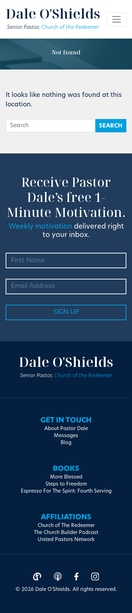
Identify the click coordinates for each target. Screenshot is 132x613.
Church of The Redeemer (66, 525)
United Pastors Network (66, 539)
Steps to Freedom (66, 484)
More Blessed (66, 477)
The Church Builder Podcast (66, 532)
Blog (66, 443)
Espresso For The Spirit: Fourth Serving (66, 491)
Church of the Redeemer (70, 27)
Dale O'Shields (53, 13)
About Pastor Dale (66, 428)
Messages (66, 436)
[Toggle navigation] (116, 19)
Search (110, 126)
